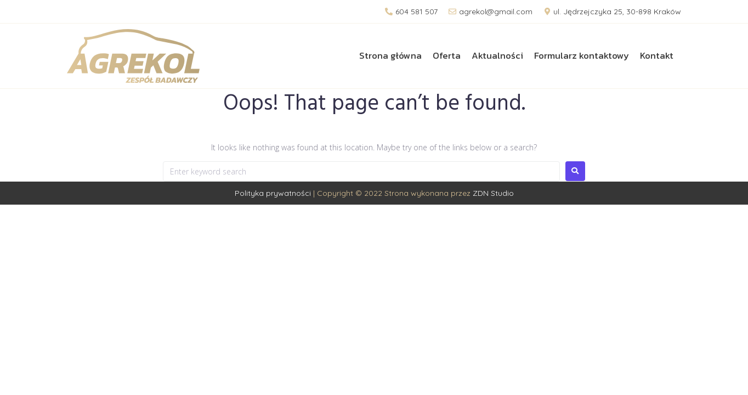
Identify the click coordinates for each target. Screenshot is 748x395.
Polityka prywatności (273, 193)
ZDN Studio (493, 193)
